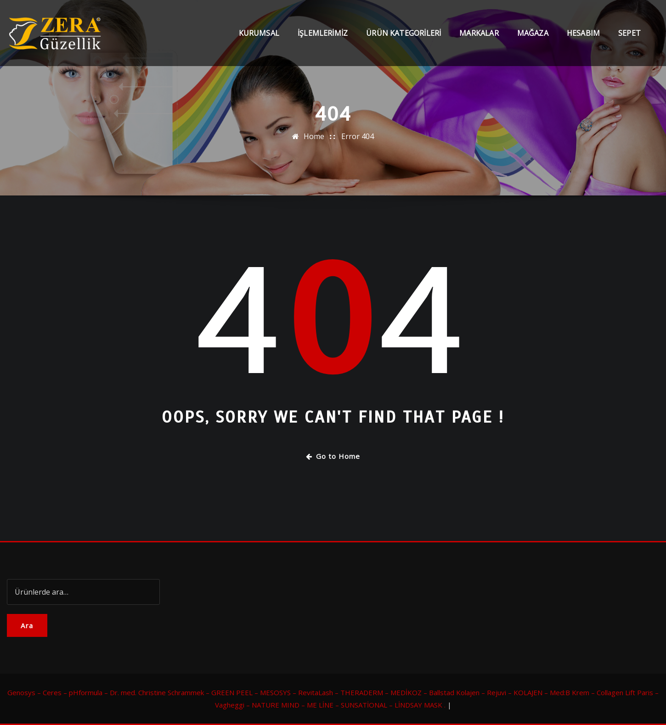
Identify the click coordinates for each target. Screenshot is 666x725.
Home (314, 136)
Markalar (478, 33)
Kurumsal (259, 33)
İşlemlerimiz (323, 33)
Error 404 (357, 136)
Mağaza (532, 33)
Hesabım (583, 33)
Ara (27, 625)
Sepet (629, 33)
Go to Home (333, 456)
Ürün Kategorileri (403, 33)
